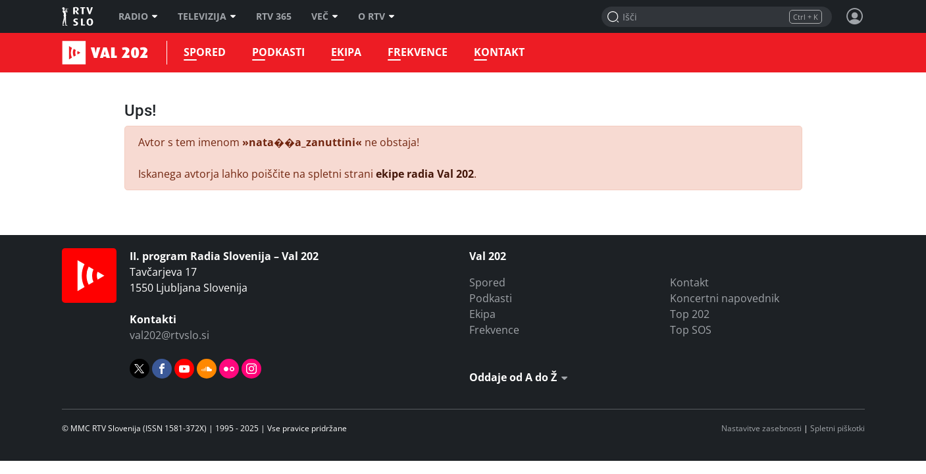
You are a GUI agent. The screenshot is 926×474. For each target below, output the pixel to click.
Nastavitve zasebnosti (761, 428)
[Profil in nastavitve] (855, 16)
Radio (138, 16)
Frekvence (418, 52)
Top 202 (689, 314)
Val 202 (78, 53)
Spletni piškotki (837, 428)
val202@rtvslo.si (169, 335)
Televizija (207, 16)
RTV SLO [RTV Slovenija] (78, 16)
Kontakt (499, 52)
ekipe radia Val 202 (425, 174)
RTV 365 (274, 16)
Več (324, 16)
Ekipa (346, 52)
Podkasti (278, 52)
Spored (205, 52)
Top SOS (690, 330)
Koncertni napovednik (724, 298)
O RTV (376, 16)
